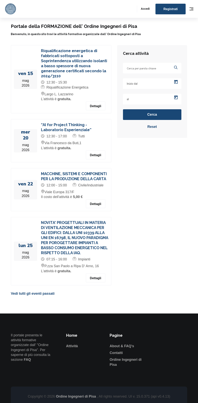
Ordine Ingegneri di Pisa (76, 396)
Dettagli (95, 106)
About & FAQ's (122, 346)
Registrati (170, 9)
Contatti (116, 353)
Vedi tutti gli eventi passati (33, 293)
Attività (72, 346)
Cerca (152, 114)
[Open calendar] (176, 82)
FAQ (27, 360)
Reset (152, 127)
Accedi (145, 8)
